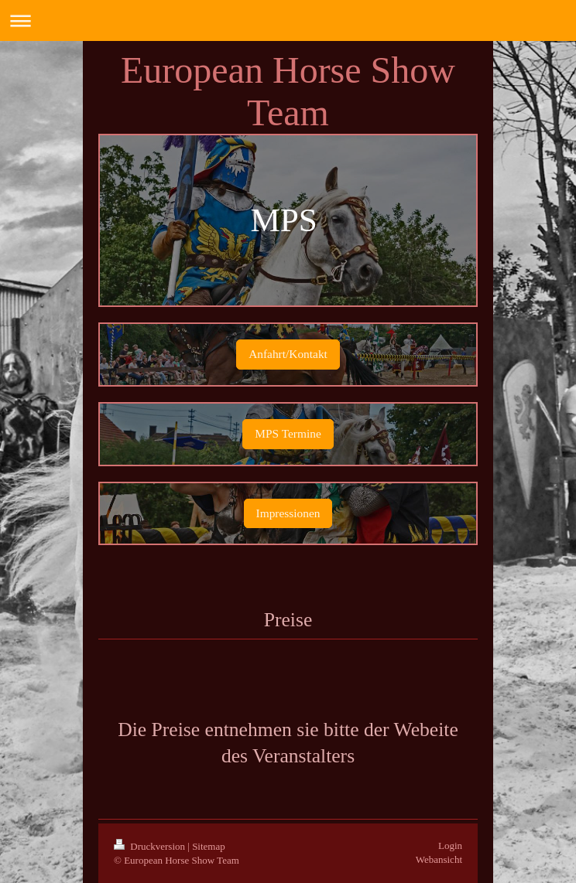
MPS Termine (288, 433)
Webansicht (439, 859)
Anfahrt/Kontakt (288, 353)
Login (450, 845)
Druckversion (150, 846)
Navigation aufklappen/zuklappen (288, 20)
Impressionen (288, 513)
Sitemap (208, 846)
